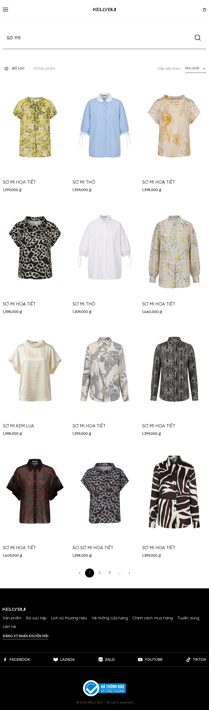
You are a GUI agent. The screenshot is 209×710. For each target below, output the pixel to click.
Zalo (106, 659)
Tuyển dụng (188, 618)
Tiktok (196, 659)
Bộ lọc (14, 69)
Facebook (16, 659)
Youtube (150, 659)
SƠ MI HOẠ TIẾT (158, 182)
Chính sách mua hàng (153, 618)
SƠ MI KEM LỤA (18, 426)
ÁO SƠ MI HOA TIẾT (92, 548)
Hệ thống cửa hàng (110, 618)
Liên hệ (9, 627)
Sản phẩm (12, 618)
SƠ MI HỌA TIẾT (19, 182)
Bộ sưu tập (36, 618)
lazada (64, 659)
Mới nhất (192, 68)
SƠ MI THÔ (83, 182)
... (119, 573)
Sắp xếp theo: (169, 69)
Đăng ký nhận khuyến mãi (25, 636)
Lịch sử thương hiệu (69, 618)
